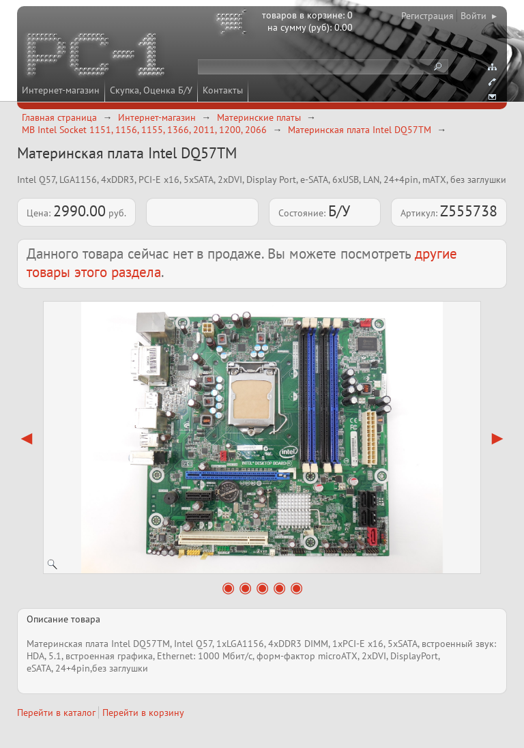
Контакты (223, 90)
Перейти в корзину (143, 712)
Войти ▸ (479, 16)
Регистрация (427, 16)
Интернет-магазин (61, 90)
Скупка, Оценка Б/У (151, 90)
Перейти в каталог (56, 712)
